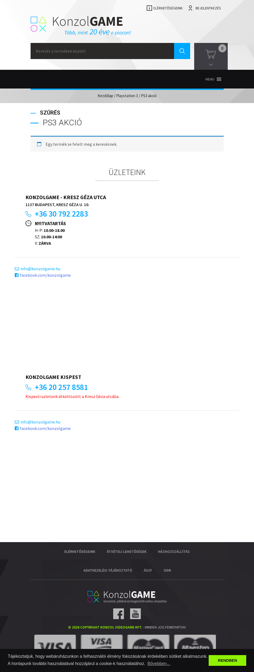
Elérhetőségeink (168, 8)
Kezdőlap (105, 95)
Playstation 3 (127, 95)
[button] (209, 79)
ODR (167, 570)
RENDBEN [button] (227, 660)
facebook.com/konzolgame (45, 275)
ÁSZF (148, 570)
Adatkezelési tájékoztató (107, 570)
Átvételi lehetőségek (126, 551)
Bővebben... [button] (159, 663)
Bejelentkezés (208, 8)
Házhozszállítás (174, 551)
